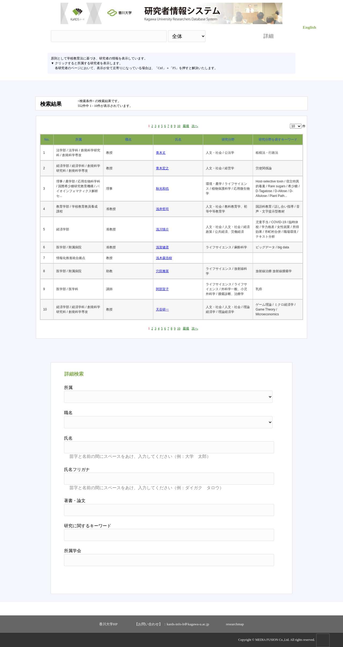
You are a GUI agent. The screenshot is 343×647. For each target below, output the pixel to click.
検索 (230, 36)
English (309, 27)
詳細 (268, 36)
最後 (186, 126)
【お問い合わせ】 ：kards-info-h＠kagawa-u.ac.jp (172, 624)
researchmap (235, 624)
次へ (195, 126)
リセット (260, 578)
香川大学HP (108, 624)
